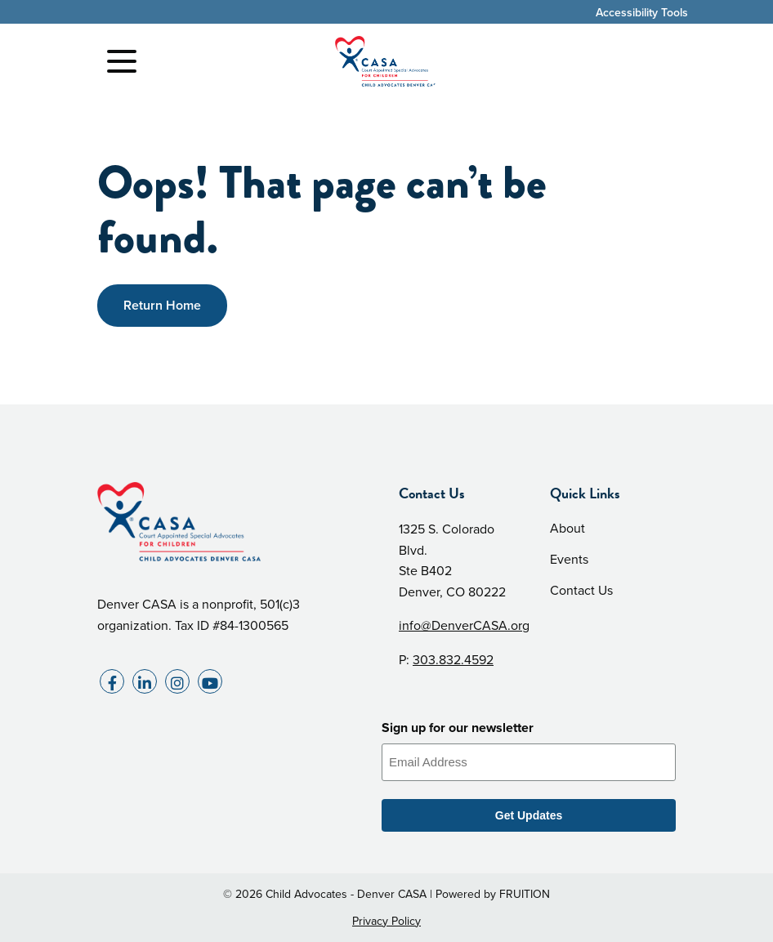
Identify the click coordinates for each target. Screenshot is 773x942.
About (567, 528)
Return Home (162, 305)
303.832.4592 (453, 659)
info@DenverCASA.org (464, 625)
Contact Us (581, 590)
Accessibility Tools (642, 12)
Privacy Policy (386, 921)
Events (569, 559)
